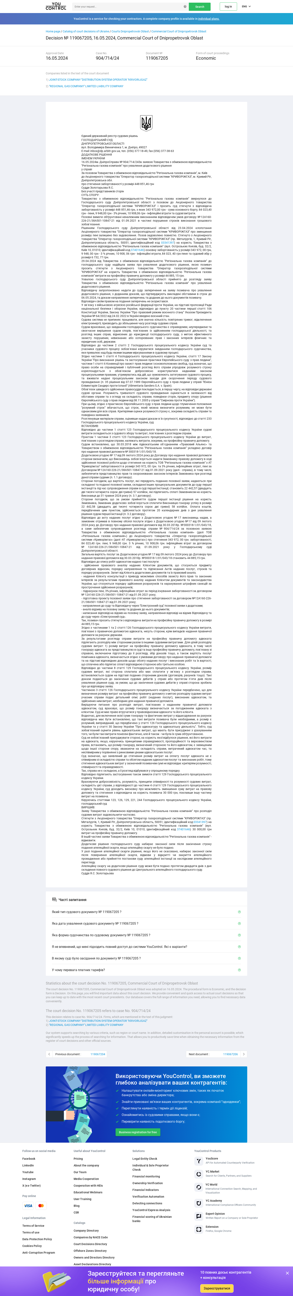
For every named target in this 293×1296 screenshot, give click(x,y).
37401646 (137, 250)
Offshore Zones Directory (90, 1250)
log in (228, 6)
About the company (86, 1165)
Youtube (28, 1172)
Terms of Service (33, 1225)
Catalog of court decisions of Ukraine (86, 31)
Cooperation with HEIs (88, 1185)
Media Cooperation (86, 1178)
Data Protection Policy (37, 1239)
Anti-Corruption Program (38, 1252)
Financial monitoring (146, 1176)
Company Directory (86, 1230)
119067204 (98, 1054)
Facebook (28, 1158)
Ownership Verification (147, 1183)
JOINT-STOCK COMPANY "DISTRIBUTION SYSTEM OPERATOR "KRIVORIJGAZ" (98, 79)
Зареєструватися (217, 1288)
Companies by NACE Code (91, 1237)
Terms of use (30, 1232)
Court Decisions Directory (90, 1244)
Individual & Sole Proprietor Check (150, 1167)
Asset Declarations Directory (92, 1264)
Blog (77, 1205)
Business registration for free (138, 1132)
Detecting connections (147, 1203)
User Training (83, 1199)
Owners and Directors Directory (94, 1257)
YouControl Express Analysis (151, 1210)
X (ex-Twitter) (31, 1185)
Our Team (80, 1172)
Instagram (29, 1178)
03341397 (167, 242)
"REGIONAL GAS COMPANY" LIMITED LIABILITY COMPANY (86, 86)
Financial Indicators (145, 1189)
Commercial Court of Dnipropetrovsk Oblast (178, 31)
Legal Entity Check (144, 1158)
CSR (76, 1212)
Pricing (78, 1158)
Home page (53, 31)
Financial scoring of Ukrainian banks (152, 1219)
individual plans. (209, 18)
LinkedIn (28, 1165)
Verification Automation (148, 1196)
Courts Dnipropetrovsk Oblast (130, 31)
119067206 (230, 1054)
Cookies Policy (32, 1246)
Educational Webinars (88, 1192)
